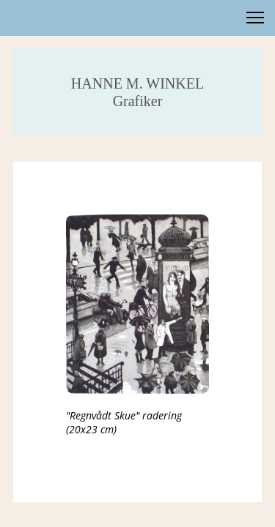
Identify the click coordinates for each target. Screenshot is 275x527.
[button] (255, 17)
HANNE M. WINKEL (137, 83)
